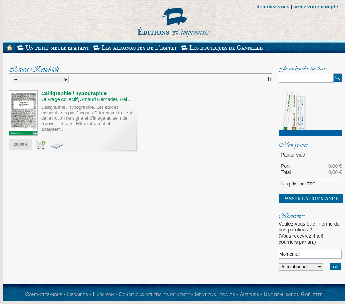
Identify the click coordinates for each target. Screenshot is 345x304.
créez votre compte (315, 6)
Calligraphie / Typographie (74, 93)
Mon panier (293, 145)
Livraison (103, 294)
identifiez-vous (272, 6)
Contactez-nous (43, 294)
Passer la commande (310, 199)
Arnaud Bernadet (98, 99)
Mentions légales (214, 294)
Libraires (77, 294)
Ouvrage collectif (59, 99)
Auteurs (249, 294)
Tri (269, 79)
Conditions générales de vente (154, 294)
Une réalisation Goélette (293, 294)
